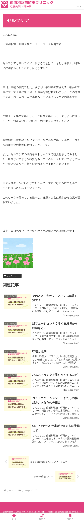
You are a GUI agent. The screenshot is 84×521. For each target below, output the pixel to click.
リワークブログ (12, 275)
